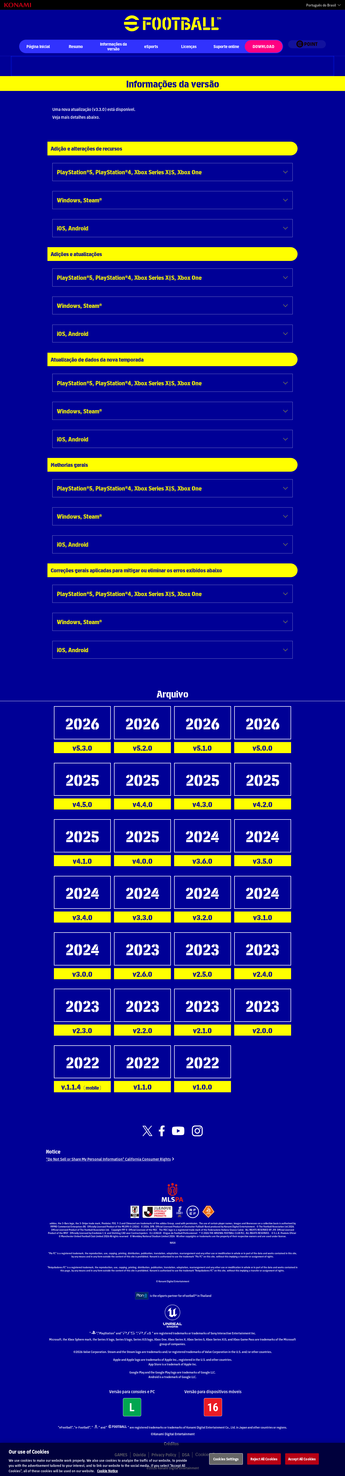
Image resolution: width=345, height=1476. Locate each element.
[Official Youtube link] (178, 1131)
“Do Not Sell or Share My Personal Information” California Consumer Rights (111, 1161)
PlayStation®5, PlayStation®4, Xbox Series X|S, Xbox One (129, 171)
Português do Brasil (321, 5)
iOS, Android (72, 227)
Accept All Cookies (302, 1463)
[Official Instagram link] (197, 1131)
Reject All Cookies (263, 1463)
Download (263, 46)
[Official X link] (147, 1131)
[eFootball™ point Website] (307, 46)
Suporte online (226, 46)
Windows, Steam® (79, 199)
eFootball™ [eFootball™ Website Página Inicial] (172, 23)
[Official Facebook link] (161, 1131)
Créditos (171, 1447)
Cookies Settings (226, 1463)
